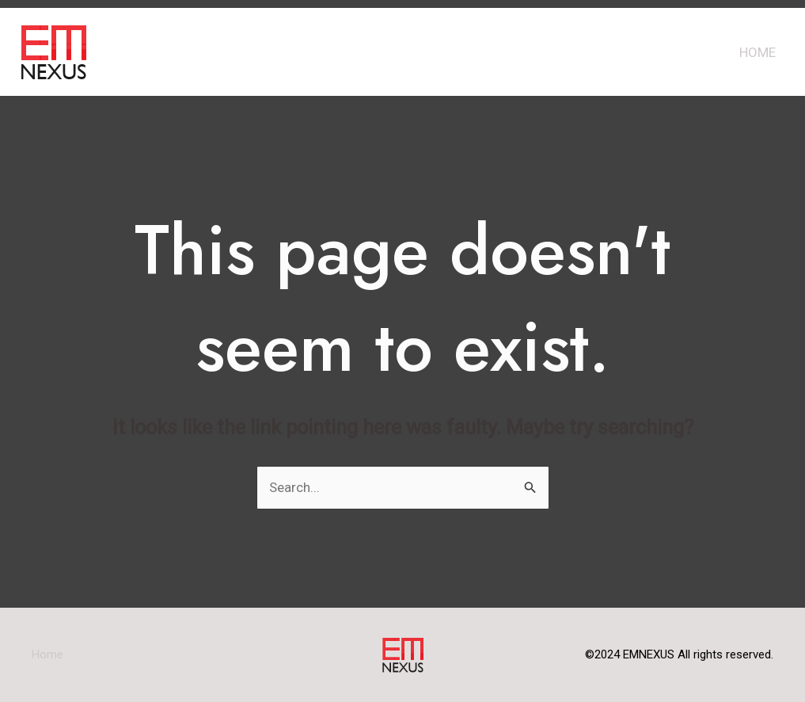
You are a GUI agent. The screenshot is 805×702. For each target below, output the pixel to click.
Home (757, 52)
